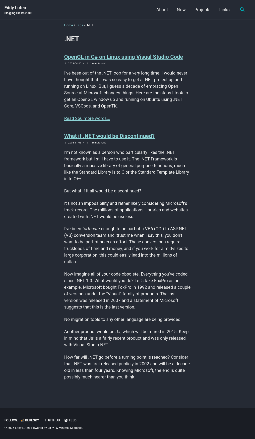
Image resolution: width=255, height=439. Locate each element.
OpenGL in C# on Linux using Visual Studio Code (123, 57)
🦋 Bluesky (29, 420)
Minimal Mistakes (70, 428)
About (162, 9)
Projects (202, 9)
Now (181, 9)
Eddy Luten (18, 10)
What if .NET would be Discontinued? (109, 136)
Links (224, 9)
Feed (70, 420)
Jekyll (51, 428)
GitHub (51, 420)
